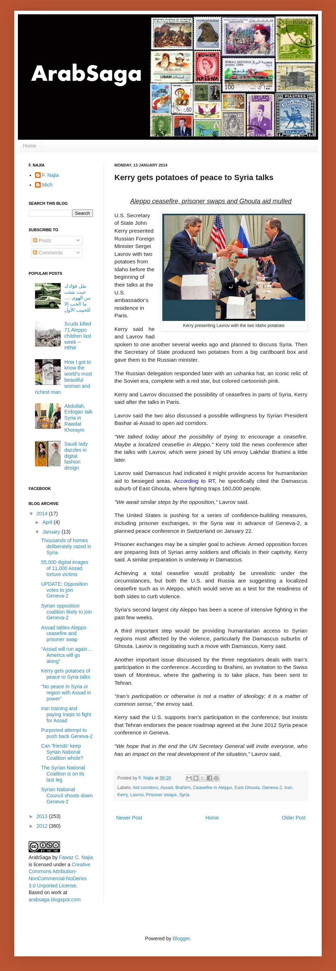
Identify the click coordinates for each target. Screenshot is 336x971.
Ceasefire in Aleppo (212, 787)
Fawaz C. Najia (76, 857)
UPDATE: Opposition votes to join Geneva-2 (64, 590)
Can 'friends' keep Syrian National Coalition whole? (62, 752)
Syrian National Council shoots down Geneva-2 (67, 795)
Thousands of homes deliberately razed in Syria (66, 546)
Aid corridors (145, 787)
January (51, 532)
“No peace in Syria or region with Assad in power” (66, 693)
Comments (48, 253)
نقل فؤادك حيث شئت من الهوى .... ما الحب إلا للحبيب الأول (77, 298)
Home (29, 146)
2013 (42, 816)
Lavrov (136, 794)
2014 (42, 513)
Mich (47, 185)
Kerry (122, 794)
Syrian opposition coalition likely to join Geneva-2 (66, 612)
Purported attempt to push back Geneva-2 (67, 733)
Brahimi (183, 787)
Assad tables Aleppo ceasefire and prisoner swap (64, 634)
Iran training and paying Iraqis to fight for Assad (66, 714)
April (48, 522)
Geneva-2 (272, 787)
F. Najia (147, 778)
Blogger (181, 938)
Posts (42, 240)
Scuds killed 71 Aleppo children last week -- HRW (77, 336)
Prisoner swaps (161, 794)
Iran (288, 787)
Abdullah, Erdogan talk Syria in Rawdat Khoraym (78, 418)
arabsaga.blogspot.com (55, 899)
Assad (166, 787)
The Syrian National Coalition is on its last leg (63, 774)
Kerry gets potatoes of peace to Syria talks (65, 674)
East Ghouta (247, 787)
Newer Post (129, 818)
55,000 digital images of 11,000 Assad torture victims (64, 568)
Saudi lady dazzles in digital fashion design (76, 456)
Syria (184, 794)
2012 (42, 826)
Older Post (294, 818)
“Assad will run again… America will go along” (66, 655)
